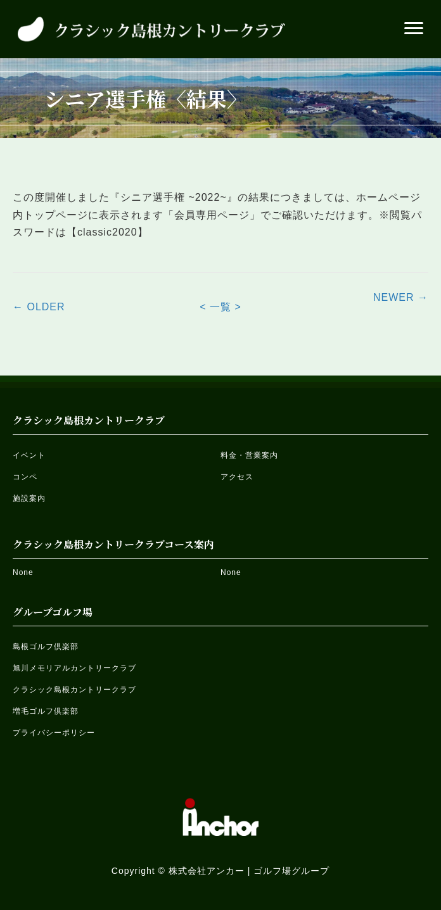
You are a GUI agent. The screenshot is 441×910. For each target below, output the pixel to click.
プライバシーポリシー (54, 732)
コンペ (25, 476)
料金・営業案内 (249, 455)
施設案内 (29, 498)
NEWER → (400, 297)
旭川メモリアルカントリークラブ (74, 668)
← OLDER (39, 306)
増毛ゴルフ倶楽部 (46, 711)
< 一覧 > (220, 306)
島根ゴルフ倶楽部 (46, 646)
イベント (29, 455)
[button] (413, 28)
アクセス (236, 476)
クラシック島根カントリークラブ (74, 689)
